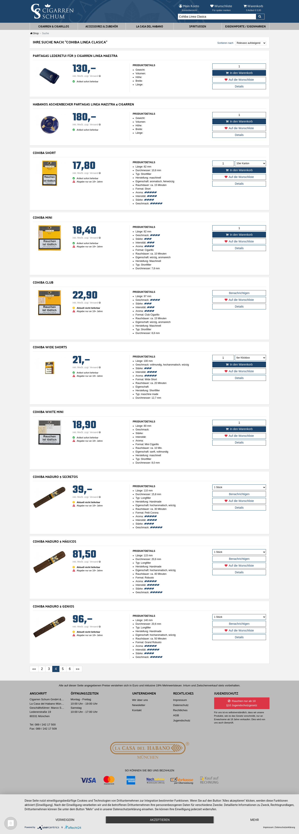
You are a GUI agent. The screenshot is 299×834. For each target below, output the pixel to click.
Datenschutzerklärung (285, 827)
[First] (34, 669)
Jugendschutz (181, 720)
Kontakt (137, 710)
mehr (254, 820)
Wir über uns (140, 700)
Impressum (180, 700)
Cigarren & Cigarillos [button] (53, 26)
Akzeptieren (159, 820)
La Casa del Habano (149, 26)
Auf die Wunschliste (239, 79)
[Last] (77, 669)
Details (239, 86)
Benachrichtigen (239, 293)
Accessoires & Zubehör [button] (101, 26)
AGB (176, 715)
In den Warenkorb (239, 73)
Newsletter (138, 705)
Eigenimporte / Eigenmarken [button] (245, 26)
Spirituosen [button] (197, 26)
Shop (34, 33)
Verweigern (65, 820)
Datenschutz (181, 705)
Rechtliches (180, 710)
